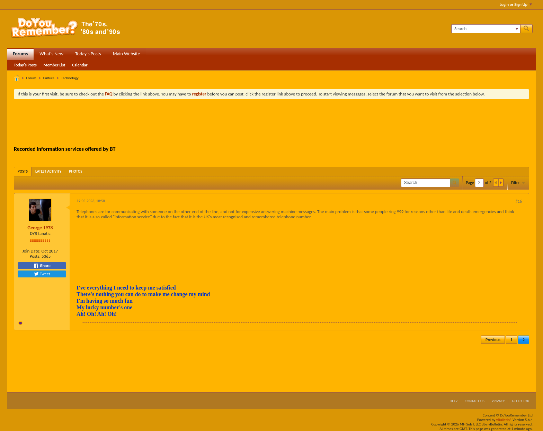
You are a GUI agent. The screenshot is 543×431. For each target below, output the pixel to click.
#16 (519, 201)
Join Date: (32, 251)
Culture (48, 78)
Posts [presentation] (23, 171)
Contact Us (474, 401)
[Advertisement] (271, 123)
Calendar (79, 65)
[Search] (485, 28)
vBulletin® (504, 420)
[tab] (23, 171)
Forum (31, 78)
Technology (69, 78)
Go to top (520, 401)
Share (42, 265)
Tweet (42, 274)
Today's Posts (88, 54)
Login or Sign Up (516, 4)
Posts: (35, 256)
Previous (493, 339)
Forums (20, 54)
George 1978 (40, 228)
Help (453, 401)
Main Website (126, 54)
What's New (51, 54)
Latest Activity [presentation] (48, 171)
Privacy (498, 401)
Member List (54, 65)
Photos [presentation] (75, 171)
